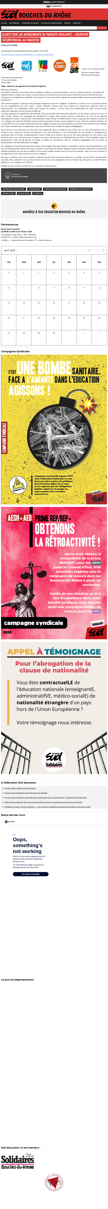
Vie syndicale (14, 23)
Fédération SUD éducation (80, 189)
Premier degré (8, 193)
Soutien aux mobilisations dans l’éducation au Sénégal (25, 793)
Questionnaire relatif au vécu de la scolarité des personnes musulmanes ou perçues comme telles (43, 802)
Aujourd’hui (96, 250)
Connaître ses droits (30, 23)
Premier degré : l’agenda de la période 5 (20, 788)
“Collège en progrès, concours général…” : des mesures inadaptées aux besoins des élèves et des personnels (47, 807)
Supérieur (38, 193)
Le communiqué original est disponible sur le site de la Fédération (27, 54)
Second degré (24, 193)
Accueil (4, 23)
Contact (67, 23)
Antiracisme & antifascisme (14, 189)
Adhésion (76, 23)
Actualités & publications (51, 23)
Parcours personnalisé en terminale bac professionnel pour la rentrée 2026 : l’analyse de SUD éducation (45, 797)
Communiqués (34, 189)
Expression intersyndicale (55, 189)
